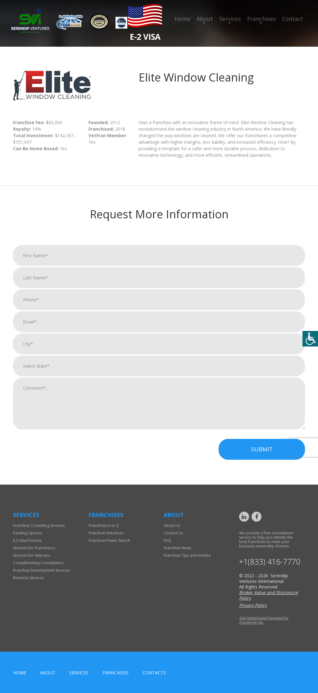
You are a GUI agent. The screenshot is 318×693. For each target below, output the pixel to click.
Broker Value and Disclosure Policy (268, 595)
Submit (262, 455)
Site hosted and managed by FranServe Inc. (263, 620)
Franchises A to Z (104, 525)
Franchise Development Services (41, 570)
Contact (292, 18)
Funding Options (27, 533)
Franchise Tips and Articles (187, 555)
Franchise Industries (106, 533)
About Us (172, 525)
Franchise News (177, 548)
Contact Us (173, 533)
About (205, 18)
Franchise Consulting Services (39, 525)
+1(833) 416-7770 (269, 561)
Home (182, 18)
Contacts (154, 673)
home (19, 673)
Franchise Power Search (109, 540)
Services (230, 18)
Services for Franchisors (34, 548)
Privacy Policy (253, 605)
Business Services (28, 577)
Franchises (261, 18)
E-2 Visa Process (27, 540)
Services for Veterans (31, 555)
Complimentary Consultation (38, 562)
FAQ (167, 540)
